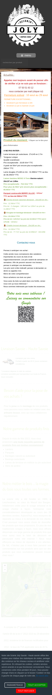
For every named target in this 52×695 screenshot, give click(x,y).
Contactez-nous (26, 242)
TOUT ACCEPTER (37, 685)
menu (26, 55)
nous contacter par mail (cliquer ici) (26, 91)
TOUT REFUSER (26, 691)
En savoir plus (42, 676)
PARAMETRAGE (15, 685)
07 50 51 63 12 (26, 88)
